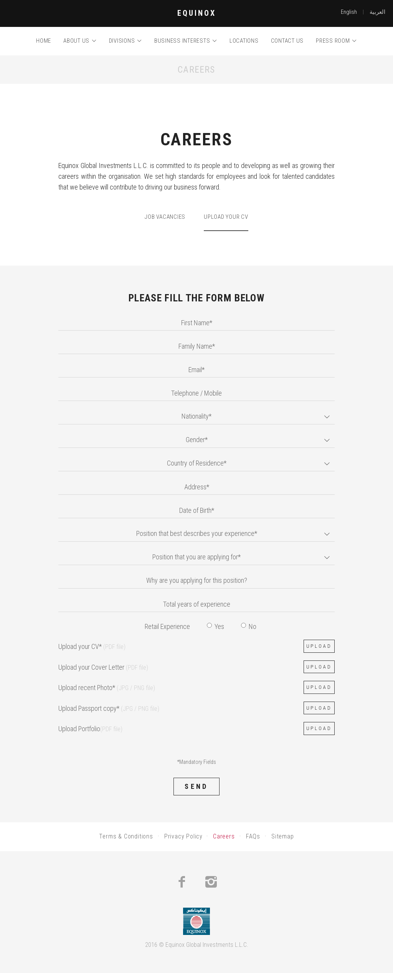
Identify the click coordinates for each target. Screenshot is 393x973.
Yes (215, 626)
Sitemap (282, 836)
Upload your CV (226, 216)
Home (43, 40)
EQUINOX (196, 13)
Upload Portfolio (90, 729)
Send (196, 786)
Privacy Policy (183, 836)
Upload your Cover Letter (103, 667)
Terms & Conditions (126, 836)
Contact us (287, 40)
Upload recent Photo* (106, 688)
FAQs (253, 836)
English (349, 11)
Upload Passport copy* (108, 708)
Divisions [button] (125, 40)
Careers (224, 836)
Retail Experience (167, 626)
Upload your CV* (91, 646)
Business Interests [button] (185, 40)
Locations (244, 40)
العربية (377, 11)
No (248, 626)
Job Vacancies (165, 216)
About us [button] (80, 40)
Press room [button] (336, 40)
